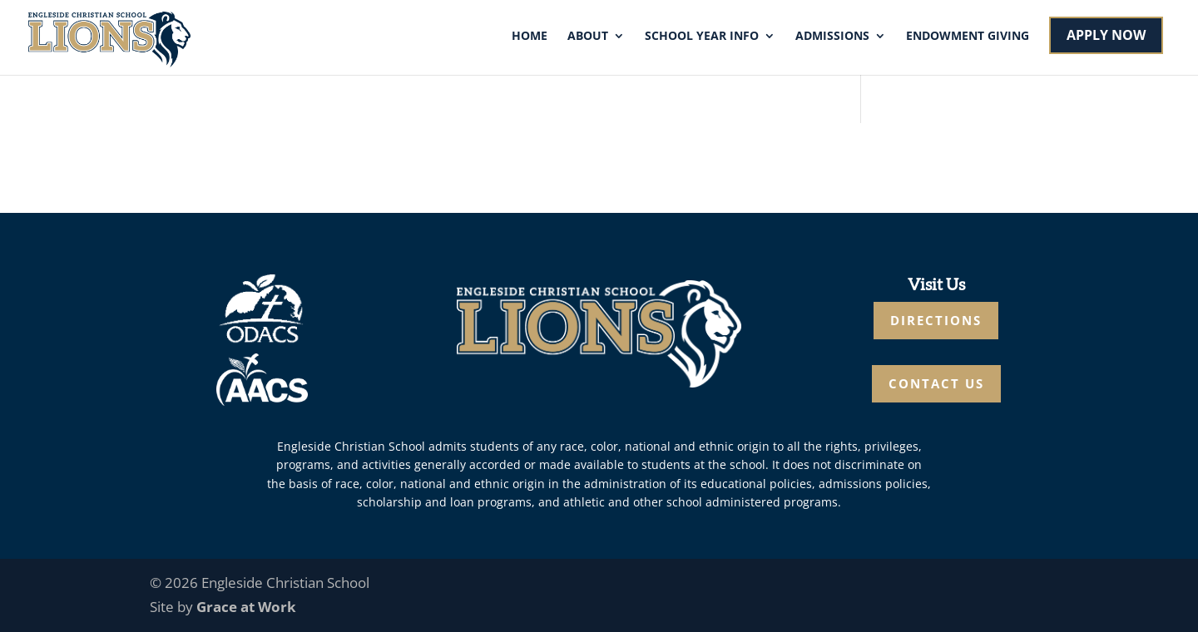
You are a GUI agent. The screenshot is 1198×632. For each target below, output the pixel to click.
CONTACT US (936, 383)
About (587, 36)
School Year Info (702, 36)
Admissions (832, 36)
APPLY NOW (1106, 35)
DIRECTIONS (936, 320)
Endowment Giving (967, 36)
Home (529, 36)
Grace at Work (246, 606)
